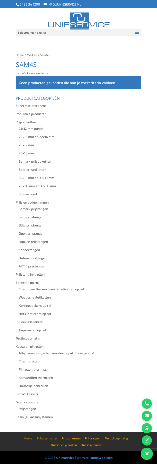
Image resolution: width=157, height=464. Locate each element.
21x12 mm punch (31, 128)
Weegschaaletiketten (35, 297)
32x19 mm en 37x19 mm (36, 178)
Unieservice (65, 457)
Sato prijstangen (31, 217)
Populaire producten (31, 114)
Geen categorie (27, 402)
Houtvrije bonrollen (33, 386)
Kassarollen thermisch (36, 377)
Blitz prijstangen (31, 225)
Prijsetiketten (26, 122)
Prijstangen (27, 409)
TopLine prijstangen (33, 241)
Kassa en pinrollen (30, 346)
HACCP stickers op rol (35, 314)
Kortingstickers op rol (35, 305)
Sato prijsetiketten (32, 169)
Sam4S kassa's (27, 394)
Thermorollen (29, 361)
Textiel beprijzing (116, 438)
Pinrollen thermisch (33, 369)
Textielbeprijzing (28, 338)
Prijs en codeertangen (32, 202)
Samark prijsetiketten (35, 161)
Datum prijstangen (33, 258)
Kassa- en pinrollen (64, 445)
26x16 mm (26, 153)
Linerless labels (31, 322)
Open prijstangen (31, 233)
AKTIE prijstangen (32, 266)
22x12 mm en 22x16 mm (36, 137)
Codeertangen (29, 250)
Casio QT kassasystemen (34, 417)
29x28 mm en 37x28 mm (37, 186)
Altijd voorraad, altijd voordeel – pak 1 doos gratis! (56, 353)
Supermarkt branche (31, 106)
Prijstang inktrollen (30, 274)
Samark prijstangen (33, 209)
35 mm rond (28, 194)
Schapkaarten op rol (31, 330)
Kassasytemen (91, 445)
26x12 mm (26, 145)
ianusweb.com (101, 457)
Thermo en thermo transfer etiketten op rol (51, 289)
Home (20, 55)
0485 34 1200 (29, 4)
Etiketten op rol (27, 282)
